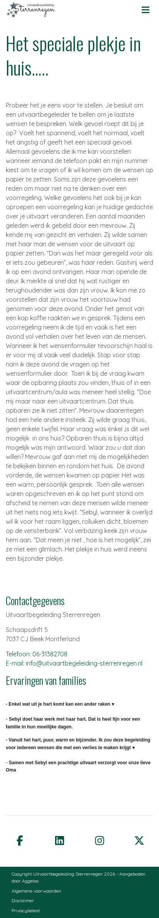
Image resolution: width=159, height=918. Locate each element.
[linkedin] (59, 840)
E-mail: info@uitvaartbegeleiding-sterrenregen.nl (74, 663)
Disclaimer (23, 900)
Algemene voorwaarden (36, 891)
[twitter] (139, 840)
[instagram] (99, 840)
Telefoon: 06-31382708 (36, 654)
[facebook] (20, 840)
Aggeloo (30, 881)
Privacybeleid (26, 910)
